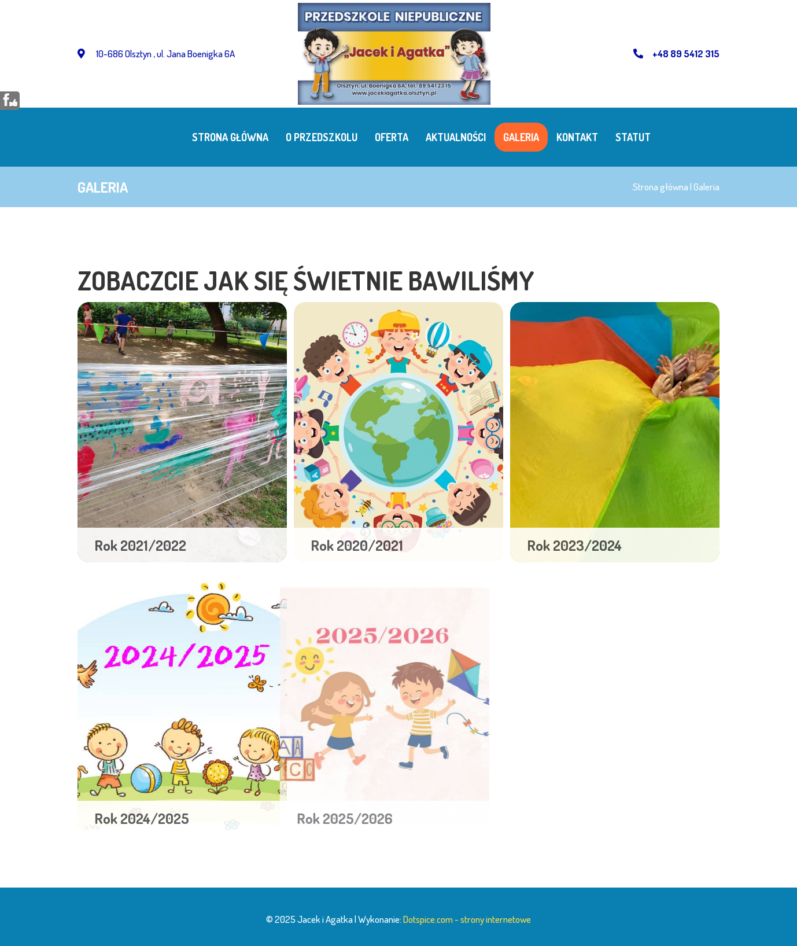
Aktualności (456, 137)
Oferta (391, 137)
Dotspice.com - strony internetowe (467, 919)
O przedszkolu (321, 137)
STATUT (633, 137)
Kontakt (577, 137)
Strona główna (230, 137)
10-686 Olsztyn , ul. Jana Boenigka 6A (156, 53)
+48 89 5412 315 (676, 53)
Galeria (521, 137)
